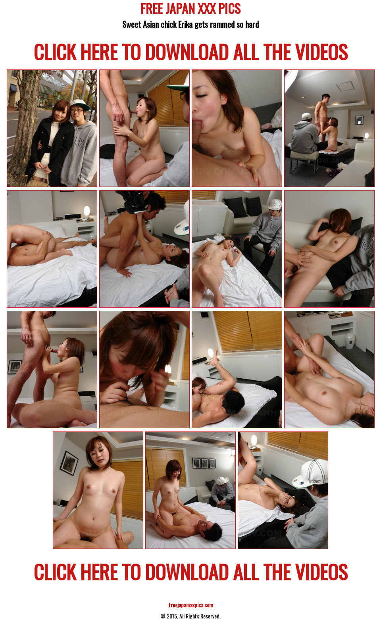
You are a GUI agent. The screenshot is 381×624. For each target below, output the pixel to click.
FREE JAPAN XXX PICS (190, 9)
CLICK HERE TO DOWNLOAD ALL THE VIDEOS (191, 51)
